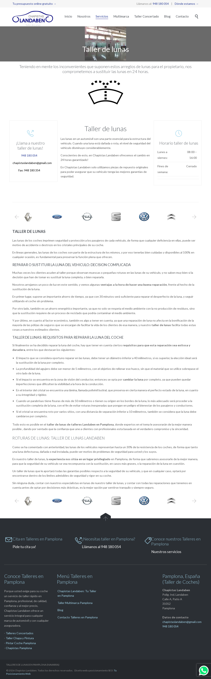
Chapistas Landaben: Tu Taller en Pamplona (76, 593)
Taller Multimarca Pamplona (75, 603)
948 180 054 (161, 3)
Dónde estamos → (187, 3)
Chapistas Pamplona (19, 648)
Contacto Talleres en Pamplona (77, 617)
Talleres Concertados (19, 633)
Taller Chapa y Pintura (20, 638)
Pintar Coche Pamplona (21, 643)
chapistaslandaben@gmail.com (32, 163)
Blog (60, 610)
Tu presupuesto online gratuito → (34, 3)
